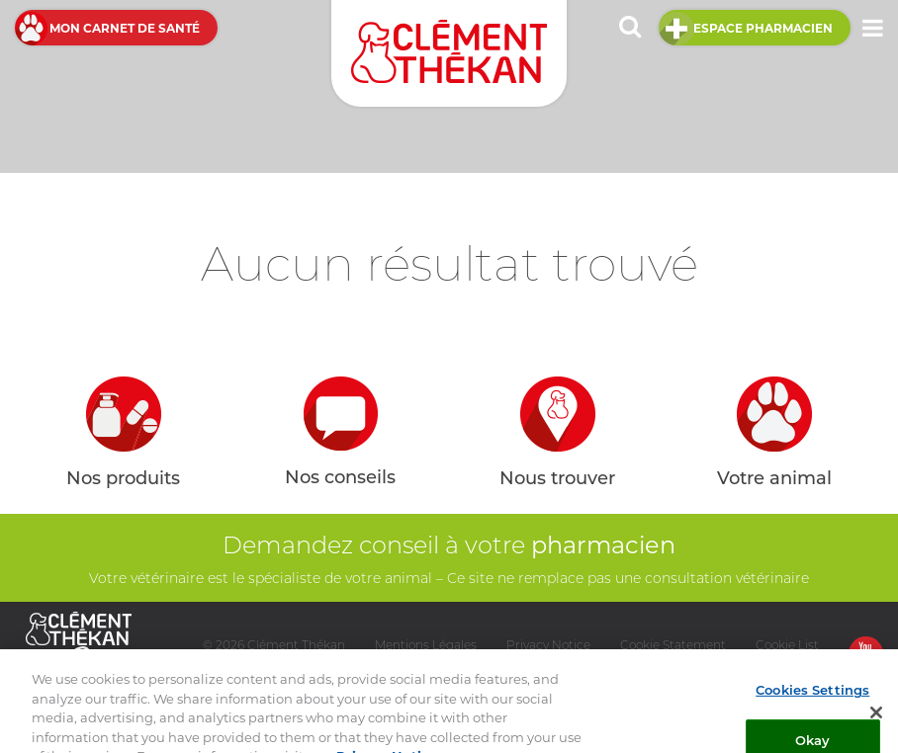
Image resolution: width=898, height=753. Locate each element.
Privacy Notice (548, 644)
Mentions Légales (426, 644)
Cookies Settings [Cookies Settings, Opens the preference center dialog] (812, 697)
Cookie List (787, 644)
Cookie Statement (673, 644)
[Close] (876, 720)
